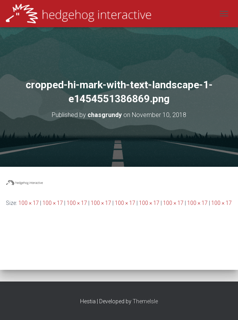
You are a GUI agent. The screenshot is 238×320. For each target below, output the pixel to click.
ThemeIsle (145, 301)
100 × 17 (28, 203)
